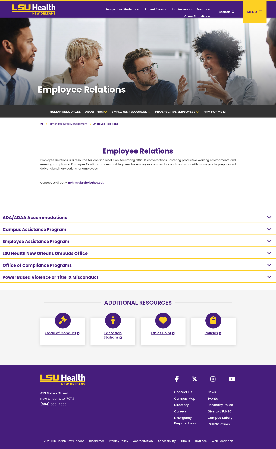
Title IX (185, 441)
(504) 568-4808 (53, 404)
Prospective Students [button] (122, 9)
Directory (181, 405)
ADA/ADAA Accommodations (137, 217)
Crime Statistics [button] (197, 16)
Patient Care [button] (155, 9)
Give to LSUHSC (220, 411)
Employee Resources (131, 111)
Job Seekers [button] (181, 9)
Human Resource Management (68, 124)
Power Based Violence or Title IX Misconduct (137, 277)
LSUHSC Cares (219, 424)
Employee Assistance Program (137, 241)
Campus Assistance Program (137, 229)
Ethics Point (161, 333)
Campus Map (184, 398)
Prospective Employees (177, 111)
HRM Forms (212, 111)
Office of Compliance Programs (137, 265)
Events (213, 398)
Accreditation (143, 441)
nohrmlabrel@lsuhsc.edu (87, 183)
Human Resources (65, 111)
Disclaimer (96, 441)
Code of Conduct (60, 333)
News (212, 392)
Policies (211, 333)
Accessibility (167, 441)
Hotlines (201, 441)
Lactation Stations (113, 335)
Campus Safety (220, 417)
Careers (180, 411)
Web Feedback (222, 441)
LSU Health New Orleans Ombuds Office (137, 253)
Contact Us (183, 392)
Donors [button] (203, 9)
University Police (220, 405)
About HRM (96, 111)
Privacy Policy (118, 441)
